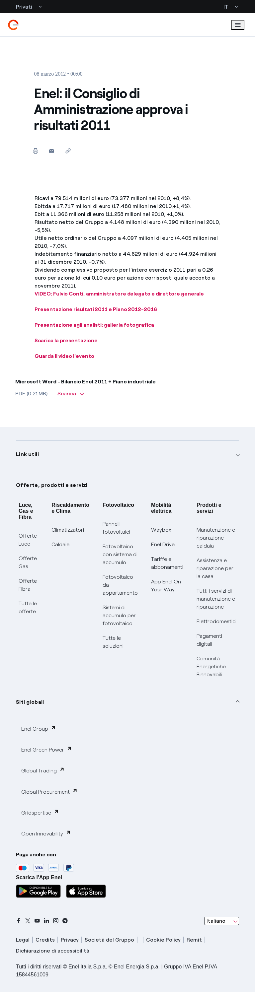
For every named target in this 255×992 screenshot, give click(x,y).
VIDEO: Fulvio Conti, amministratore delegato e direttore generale (119, 294)
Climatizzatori (67, 530)
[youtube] (37, 920)
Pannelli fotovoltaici (116, 528)
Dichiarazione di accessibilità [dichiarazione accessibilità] (52, 951)
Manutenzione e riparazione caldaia (216, 538)
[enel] (13, 25)
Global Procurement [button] (49, 791)
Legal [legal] (23, 940)
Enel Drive (163, 544)
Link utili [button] (27, 454)
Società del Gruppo (109, 940)
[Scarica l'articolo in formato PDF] (70, 395)
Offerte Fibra (28, 585)
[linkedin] (46, 920)
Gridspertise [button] (40, 812)
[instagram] (55, 920)
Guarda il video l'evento (64, 356)
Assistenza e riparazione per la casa (215, 568)
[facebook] (18, 920)
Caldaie (60, 544)
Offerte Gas (28, 562)
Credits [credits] (45, 940)
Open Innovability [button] (46, 833)
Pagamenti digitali (209, 640)
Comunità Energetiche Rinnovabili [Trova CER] (211, 666)
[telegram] (65, 920)
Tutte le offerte (28, 607)
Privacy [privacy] (70, 940)
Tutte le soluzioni (113, 642)
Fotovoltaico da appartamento (120, 585)
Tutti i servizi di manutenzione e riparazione (216, 599)
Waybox (161, 530)
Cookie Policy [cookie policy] (163, 940)
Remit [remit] (194, 940)
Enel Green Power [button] (46, 749)
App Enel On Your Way (166, 585)
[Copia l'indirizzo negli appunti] (67, 150)
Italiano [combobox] (216, 921)
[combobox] (221, 921)
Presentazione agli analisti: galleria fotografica (94, 325)
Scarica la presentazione (66, 340)
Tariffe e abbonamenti (167, 563)
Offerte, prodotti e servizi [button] (52, 485)
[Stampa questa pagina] (35, 150)
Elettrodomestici (216, 621)
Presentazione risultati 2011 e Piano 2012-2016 (96, 309)
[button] (51, 150)
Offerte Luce (28, 540)
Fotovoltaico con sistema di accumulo (120, 554)
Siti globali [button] (30, 702)
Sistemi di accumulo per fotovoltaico (119, 615)
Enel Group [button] (38, 728)
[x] (28, 920)
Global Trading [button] (43, 770)
